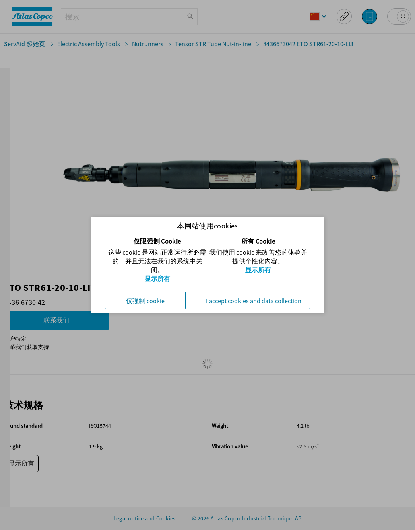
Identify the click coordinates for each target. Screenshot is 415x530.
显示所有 (157, 279)
